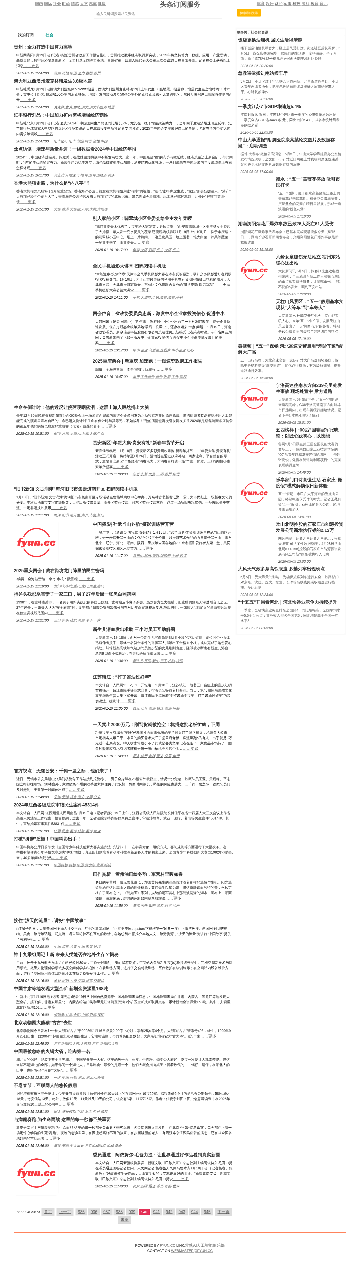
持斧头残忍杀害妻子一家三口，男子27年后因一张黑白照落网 (75, 594)
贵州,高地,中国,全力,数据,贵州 (77, 73)
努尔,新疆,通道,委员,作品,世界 (156, 1186)
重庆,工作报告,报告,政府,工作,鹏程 (159, 377)
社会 (57, 4)
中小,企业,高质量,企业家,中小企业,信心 (163, 350)
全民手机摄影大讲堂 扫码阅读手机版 (129, 266)
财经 (278, 4)
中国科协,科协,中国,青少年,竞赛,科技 (82, 865)
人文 (84, 4)
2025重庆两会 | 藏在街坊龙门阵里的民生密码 (59, 570)
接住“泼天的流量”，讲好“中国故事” (50, 920)
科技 (296, 4)
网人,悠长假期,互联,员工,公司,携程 (81, 1112)
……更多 (31, 66)
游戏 (306, 4)
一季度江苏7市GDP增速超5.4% (269, 106)
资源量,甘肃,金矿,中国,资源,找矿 (79, 1015)
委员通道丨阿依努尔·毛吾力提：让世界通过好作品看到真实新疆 (156, 1154)
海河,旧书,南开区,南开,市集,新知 (79, 515)
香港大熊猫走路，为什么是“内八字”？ (52, 183)
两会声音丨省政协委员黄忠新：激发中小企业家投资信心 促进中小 (158, 313)
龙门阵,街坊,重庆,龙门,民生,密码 (79, 586)
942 (169, 1212)
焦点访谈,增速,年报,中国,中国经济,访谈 (84, 175)
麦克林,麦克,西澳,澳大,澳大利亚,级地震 (84, 107)
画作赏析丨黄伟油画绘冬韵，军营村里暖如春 (138, 874)
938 (119, 1212)
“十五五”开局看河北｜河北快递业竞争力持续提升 (287, 602)
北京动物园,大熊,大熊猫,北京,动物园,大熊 (86, 1043)
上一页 (65, 1212)
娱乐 (270, 4)
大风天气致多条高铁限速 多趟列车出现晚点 (281, 568)
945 (207, 1212)
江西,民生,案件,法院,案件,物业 (77, 831)
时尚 (66, 4)
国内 (39, 4)
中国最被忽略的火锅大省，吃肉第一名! (53, 1051)
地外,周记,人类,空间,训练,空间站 (79, 981)
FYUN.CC (167, 1245)
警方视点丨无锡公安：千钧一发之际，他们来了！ (63, 770)
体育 (261, 4)
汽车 (93, 4)
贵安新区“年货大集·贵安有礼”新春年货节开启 (138, 442)
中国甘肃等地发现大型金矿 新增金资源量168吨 (61, 988)
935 (81, 1212)
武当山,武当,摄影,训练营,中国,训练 (159, 556)
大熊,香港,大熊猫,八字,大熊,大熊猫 (81, 209)
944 (194, 1212)
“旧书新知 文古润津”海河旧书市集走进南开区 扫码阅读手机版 (76, 489)
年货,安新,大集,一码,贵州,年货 (156, 474)
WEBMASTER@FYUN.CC (192, 1251)
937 (106, 1212)
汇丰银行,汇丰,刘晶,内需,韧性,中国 (81, 141)
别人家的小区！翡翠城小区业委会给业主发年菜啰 (142, 218)
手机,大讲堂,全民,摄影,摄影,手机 (158, 297)
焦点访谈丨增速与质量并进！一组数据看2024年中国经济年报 (75, 149)
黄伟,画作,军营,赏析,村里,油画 (156, 906)
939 (132, 1212)
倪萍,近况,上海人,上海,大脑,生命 (79, 434)
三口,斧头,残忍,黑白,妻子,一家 (77, 620)
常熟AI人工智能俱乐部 (205, 1245)
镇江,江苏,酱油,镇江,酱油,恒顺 (156, 708)
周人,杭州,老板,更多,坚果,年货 (156, 756)
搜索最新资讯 (249, 13)
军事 (288, 4)
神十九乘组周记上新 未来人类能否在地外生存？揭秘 (66, 954)
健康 (102, 4)
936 (93, 1212)
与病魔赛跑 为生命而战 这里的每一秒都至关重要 (62, 1119)
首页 (48, 1212)
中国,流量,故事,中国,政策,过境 (77, 947)
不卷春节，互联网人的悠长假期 (45, 1085)
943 (181, 1212)
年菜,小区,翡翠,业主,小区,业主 (156, 250)
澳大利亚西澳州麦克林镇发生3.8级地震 (53, 81)
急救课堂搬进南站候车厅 (263, 73)
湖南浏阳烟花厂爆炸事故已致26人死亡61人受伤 (286, 223)
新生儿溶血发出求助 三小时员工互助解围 (134, 629)
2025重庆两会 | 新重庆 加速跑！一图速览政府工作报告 (147, 361)
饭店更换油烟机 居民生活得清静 (270, 40)
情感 (75, 4)
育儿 (324, 4)
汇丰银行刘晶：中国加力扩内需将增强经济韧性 (61, 115)
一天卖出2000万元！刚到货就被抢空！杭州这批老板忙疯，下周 (156, 724)
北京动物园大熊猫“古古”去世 (43, 1022)
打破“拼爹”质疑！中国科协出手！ (47, 839)
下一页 (224, 1212)
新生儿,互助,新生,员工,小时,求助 (158, 661)
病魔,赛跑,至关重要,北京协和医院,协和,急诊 (88, 1146)
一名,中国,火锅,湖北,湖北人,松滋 (79, 1078)
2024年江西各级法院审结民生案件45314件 (56, 804)
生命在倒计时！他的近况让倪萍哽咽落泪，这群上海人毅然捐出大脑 (81, 407)
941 (156, 1212)
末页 (124, 1219)
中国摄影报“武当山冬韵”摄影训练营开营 (133, 524)
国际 (48, 4)
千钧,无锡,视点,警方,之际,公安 (77, 797)
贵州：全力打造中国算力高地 (43, 47)
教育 (314, 4)
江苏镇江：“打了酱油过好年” (122, 677)
